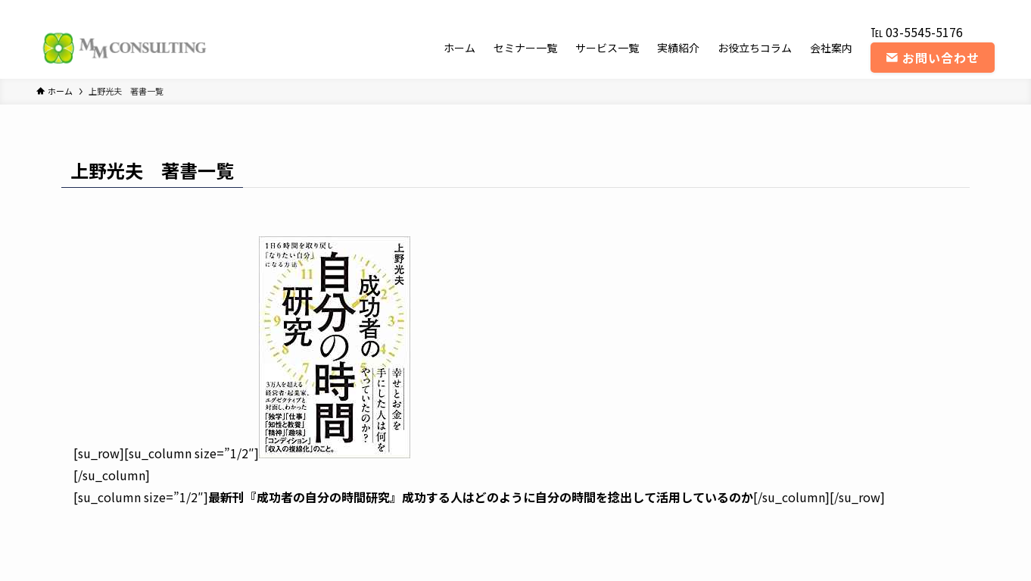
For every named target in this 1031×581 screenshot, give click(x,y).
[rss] (965, 8)
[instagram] (926, 8)
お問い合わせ (933, 57)
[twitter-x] (906, 8)
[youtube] (945, 8)
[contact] (985, 8)
